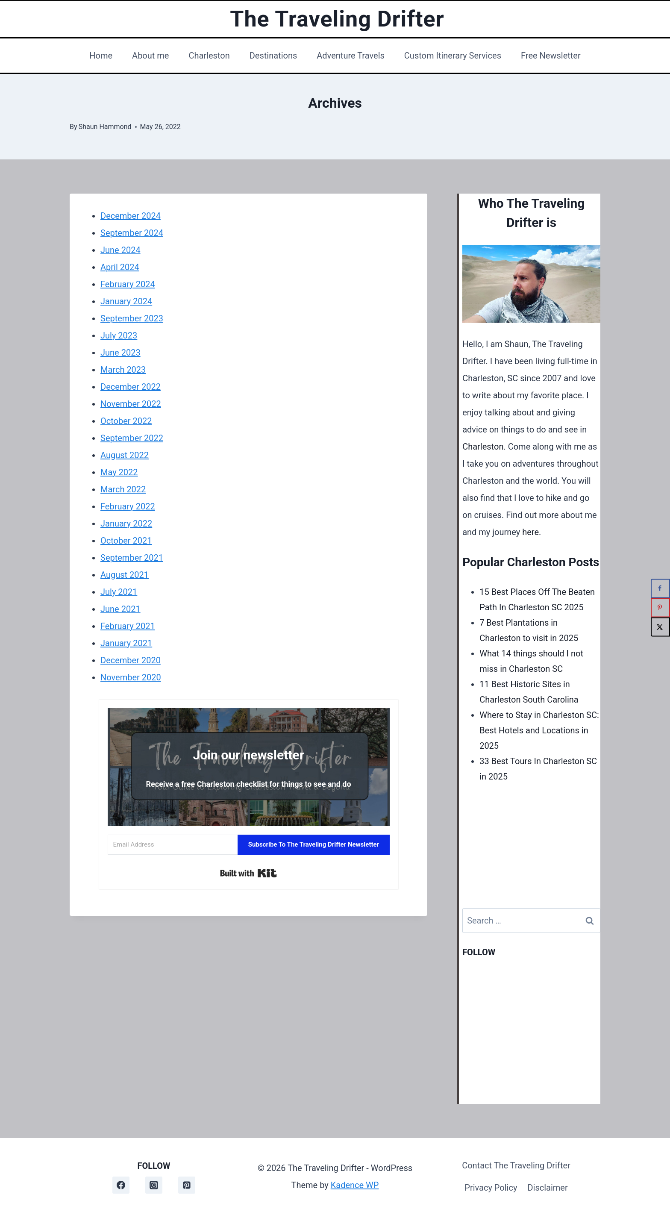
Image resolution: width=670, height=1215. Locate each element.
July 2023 (118, 335)
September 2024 (131, 233)
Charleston (208, 55)
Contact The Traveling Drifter (516, 1165)
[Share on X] (660, 626)
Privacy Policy (490, 1188)
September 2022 (131, 438)
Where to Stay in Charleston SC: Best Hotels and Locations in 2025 (539, 730)
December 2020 (130, 660)
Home (100, 55)
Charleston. (484, 446)
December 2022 (130, 387)
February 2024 (127, 284)
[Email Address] (173, 845)
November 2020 (130, 677)
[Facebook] (120, 1185)
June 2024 (120, 250)
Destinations (273, 55)
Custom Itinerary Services (452, 55)
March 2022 (123, 489)
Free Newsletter (551, 55)
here (530, 532)
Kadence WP (355, 1185)
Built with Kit (248, 873)
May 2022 (119, 472)
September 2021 (131, 558)
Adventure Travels (351, 55)
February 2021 (127, 626)
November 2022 (130, 404)
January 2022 (126, 523)
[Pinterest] (186, 1185)
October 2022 (126, 421)
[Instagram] (153, 1185)
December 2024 (130, 216)
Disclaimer (547, 1188)
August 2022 (124, 455)
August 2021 (124, 575)
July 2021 (118, 592)
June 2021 (120, 609)
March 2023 (123, 370)
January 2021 (126, 643)
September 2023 (131, 318)
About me (150, 55)
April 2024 (119, 267)
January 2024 (126, 301)
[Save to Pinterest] (660, 607)
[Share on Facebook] (660, 588)
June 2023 (120, 352)
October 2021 (126, 540)
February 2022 (127, 506)
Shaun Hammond (105, 127)
